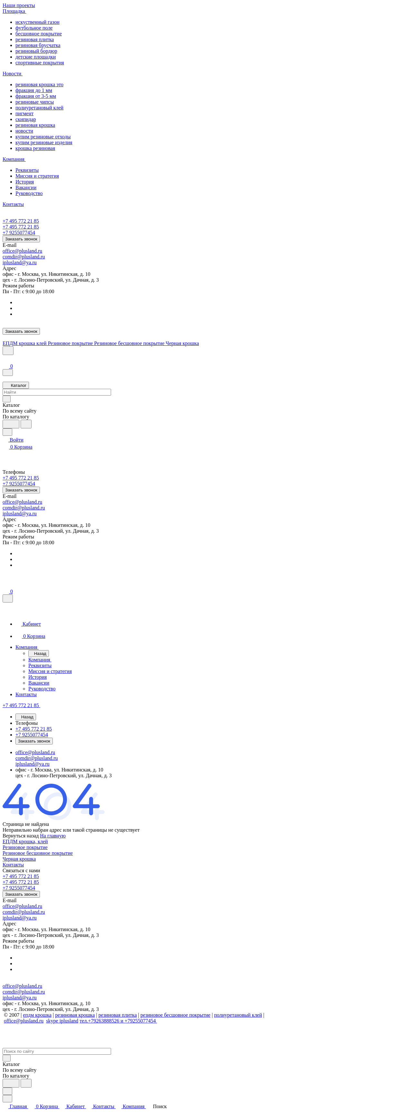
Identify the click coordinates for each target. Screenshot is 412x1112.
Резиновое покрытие (25, 847)
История (24, 181)
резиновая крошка (35, 125)
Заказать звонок (21, 239)
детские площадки (35, 57)
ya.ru (31, 262)
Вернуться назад (21, 835)
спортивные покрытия (39, 62)
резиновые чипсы (34, 102)
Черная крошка (19, 859)
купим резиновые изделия (43, 142)
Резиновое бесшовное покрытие (38, 853)
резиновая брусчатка (38, 45)
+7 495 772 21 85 (21, 221)
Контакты (13, 864)
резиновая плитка (34, 39)
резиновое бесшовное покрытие (175, 1015)
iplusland (69, 1020)
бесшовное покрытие (38, 33)
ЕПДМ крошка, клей (25, 841)
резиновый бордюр (36, 51)
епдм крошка (37, 1015)
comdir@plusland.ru (24, 256)
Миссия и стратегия (37, 176)
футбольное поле (33, 28)
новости (24, 131)
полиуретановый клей (39, 107)
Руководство (29, 193)
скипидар (25, 119)
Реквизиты (27, 170)
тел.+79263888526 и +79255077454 (118, 1020)
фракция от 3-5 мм (35, 96)
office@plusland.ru (22, 251)
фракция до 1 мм (33, 90)
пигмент (24, 113)
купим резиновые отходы (43, 136)
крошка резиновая (35, 148)
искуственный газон (37, 22)
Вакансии (25, 187)
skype (52, 1020)
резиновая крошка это (39, 84)
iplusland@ (14, 262)
